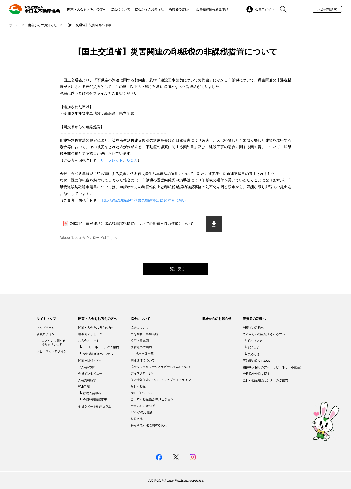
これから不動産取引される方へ (264, 334)
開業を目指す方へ (90, 360)
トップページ (46, 327)
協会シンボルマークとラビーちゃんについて (161, 367)
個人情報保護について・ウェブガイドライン (161, 380)
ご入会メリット (88, 340)
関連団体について (143, 360)
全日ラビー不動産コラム (94, 406)
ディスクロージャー (144, 373)
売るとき (254, 354)
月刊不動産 (138, 386)
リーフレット (112, 160)
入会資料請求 (327, 9)
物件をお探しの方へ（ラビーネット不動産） (273, 367)
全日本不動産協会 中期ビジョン (152, 399)
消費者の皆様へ (180, 9)
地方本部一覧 (145, 353)
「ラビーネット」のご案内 (101, 347)
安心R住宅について (144, 393)
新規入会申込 (92, 393)
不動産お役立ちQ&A (256, 361)
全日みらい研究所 (143, 406)
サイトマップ (46, 319)
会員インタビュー (90, 373)
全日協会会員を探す (256, 374)
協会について (120, 9)
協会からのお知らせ (149, 9)
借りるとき (255, 340)
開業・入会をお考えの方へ (86, 9)
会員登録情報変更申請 (212, 9)
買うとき (254, 347)
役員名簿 (137, 419)
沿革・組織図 (140, 340)
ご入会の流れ (87, 367)
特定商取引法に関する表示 (149, 425)
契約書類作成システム (98, 354)
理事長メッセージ (90, 334)
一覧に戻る (175, 269)
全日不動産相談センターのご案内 (265, 380)
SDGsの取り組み (142, 412)
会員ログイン (46, 334)
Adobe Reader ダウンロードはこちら (88, 238)
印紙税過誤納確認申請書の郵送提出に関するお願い (143, 200)
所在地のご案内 (141, 347)
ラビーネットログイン (52, 351)
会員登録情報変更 (95, 400)
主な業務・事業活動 (144, 334)
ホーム (14, 25)
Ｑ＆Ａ (131, 160)
